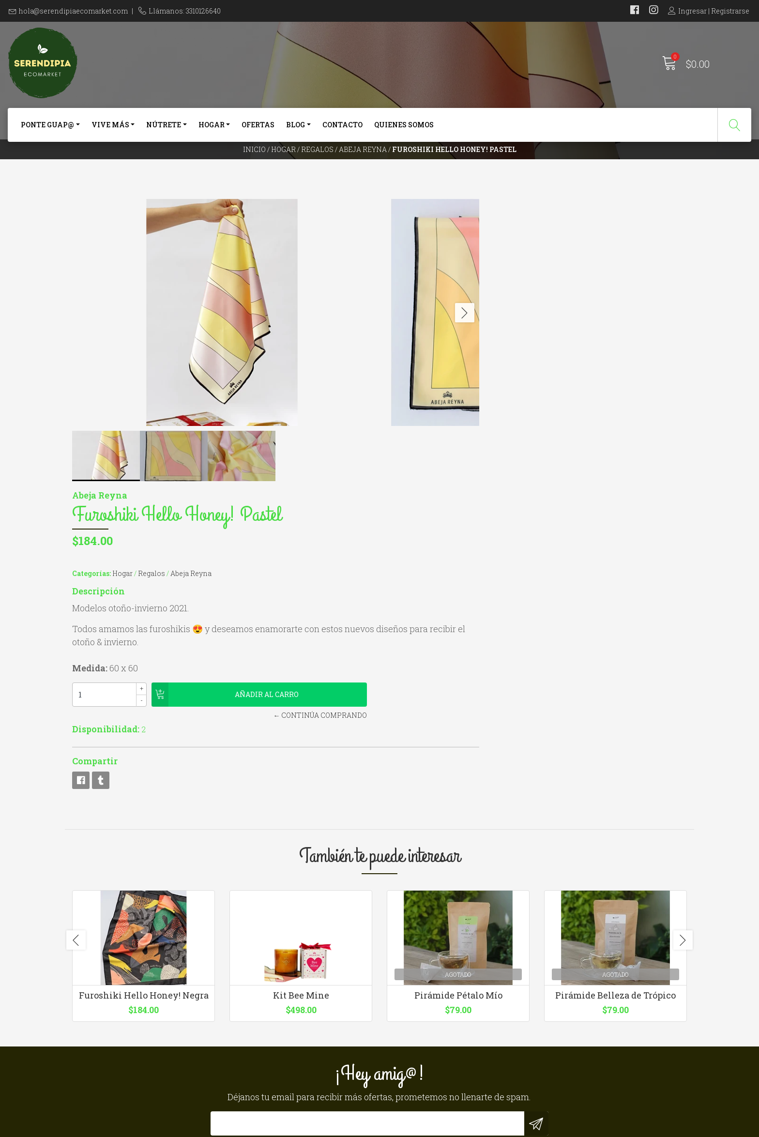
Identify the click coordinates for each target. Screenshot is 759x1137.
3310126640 (250, 994)
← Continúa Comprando (515, 432)
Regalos (317, 166)
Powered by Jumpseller (483, 1127)
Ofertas (258, 129)
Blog (295, 129)
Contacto (342, 129)
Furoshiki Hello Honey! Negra (144, 733)
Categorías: (406, 290)
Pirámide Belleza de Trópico (615, 733)
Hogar (211, 129)
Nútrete (163, 129)
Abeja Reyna (363, 166)
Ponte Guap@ (47, 129)
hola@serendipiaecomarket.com (73, 10)
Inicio (254, 166)
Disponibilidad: (420, 446)
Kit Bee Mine (301, 733)
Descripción (413, 308)
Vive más (110, 129)
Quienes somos (404, 129)
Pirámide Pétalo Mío (458, 733)
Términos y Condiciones (433, 994)
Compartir (409, 478)
